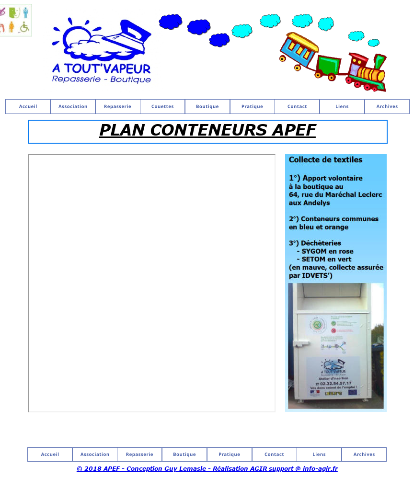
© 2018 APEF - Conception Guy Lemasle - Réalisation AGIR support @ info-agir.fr (207, 468)
